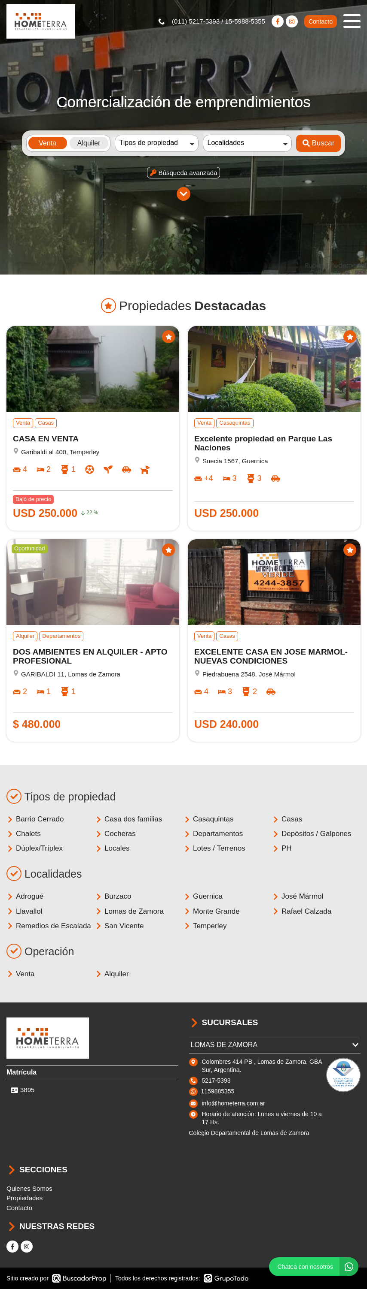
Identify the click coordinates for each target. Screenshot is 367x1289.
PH (282, 848)
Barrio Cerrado (35, 819)
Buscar (319, 143)
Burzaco (113, 896)
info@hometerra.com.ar (233, 1103)
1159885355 (218, 1091)
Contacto (321, 21)
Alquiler (112, 974)
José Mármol (297, 896)
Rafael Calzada (301, 911)
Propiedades (24, 1197)
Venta (20, 974)
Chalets (23, 834)
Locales (112, 848)
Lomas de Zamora (129, 911)
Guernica (203, 896)
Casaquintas (209, 819)
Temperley (205, 926)
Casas (287, 819)
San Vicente (119, 926)
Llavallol (24, 911)
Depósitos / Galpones (312, 834)
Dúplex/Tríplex (34, 848)
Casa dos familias (128, 819)
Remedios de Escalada (48, 926)
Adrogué (24, 896)
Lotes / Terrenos (214, 848)
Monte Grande (212, 911)
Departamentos (213, 834)
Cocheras (115, 834)
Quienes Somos (29, 1188)
